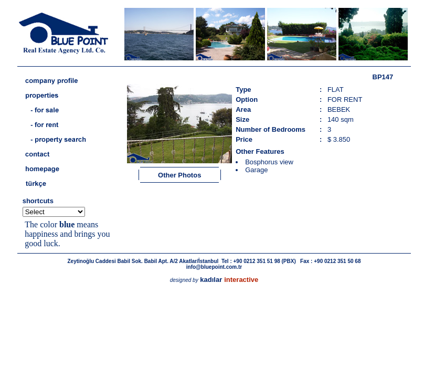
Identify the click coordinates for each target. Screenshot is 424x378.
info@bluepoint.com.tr (214, 267)
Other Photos (179, 175)
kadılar (211, 280)
